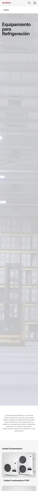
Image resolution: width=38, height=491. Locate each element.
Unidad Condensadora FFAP (16, 480)
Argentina (6, 10)
